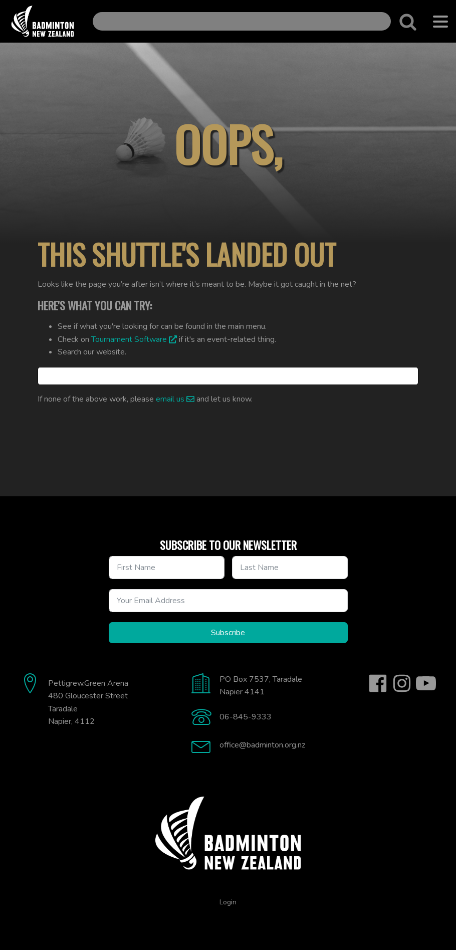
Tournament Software (129, 339)
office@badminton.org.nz (262, 744)
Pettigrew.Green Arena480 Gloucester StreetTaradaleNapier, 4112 (88, 702)
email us (170, 399)
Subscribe (228, 632)
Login (228, 902)
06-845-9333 (245, 716)
